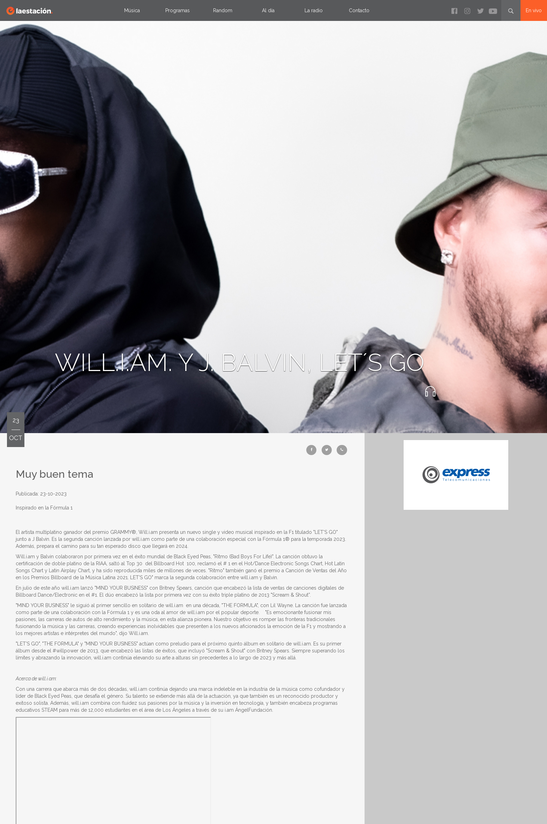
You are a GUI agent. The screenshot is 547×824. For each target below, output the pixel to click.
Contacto (359, 10)
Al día (268, 10)
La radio (314, 10)
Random (222, 10)
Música (132, 10)
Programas (177, 10)
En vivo (534, 10)
